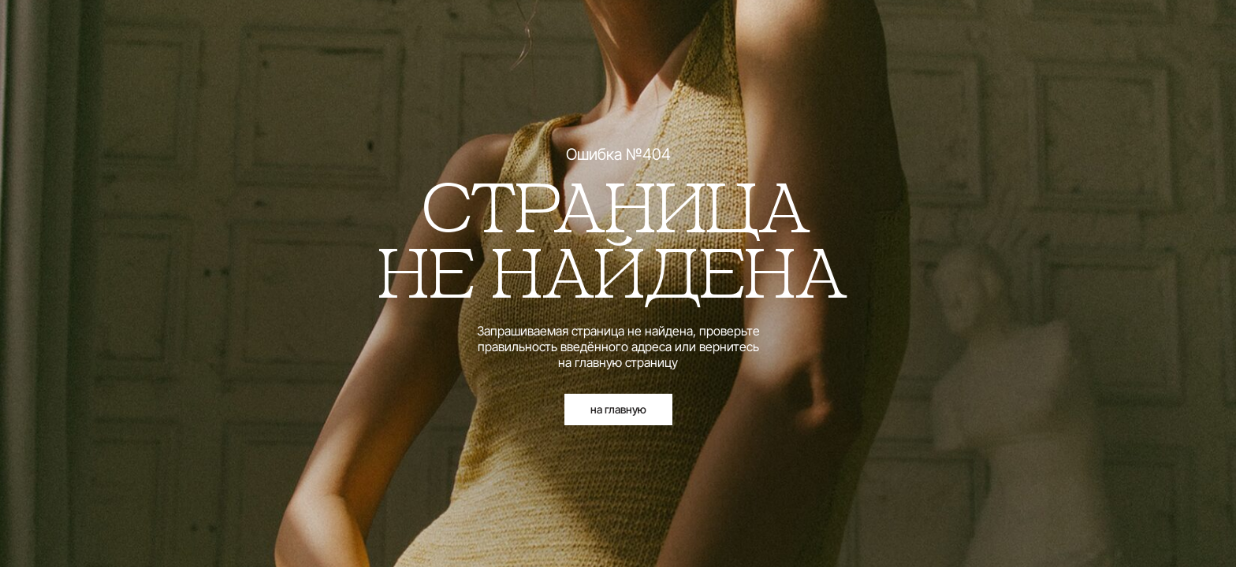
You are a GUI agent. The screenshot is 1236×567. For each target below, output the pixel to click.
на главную (618, 409)
